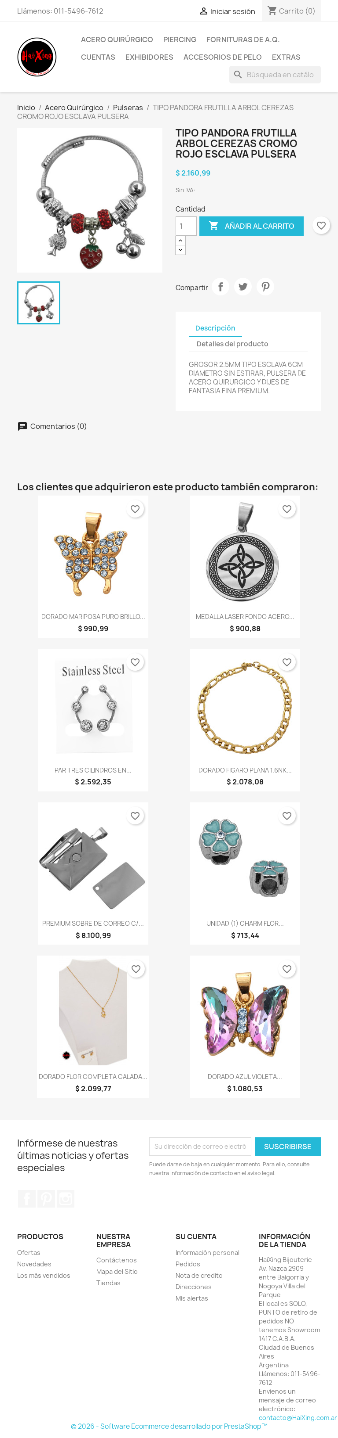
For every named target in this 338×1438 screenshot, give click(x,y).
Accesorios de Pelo (223, 57)
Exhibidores (149, 57)
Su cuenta (196, 1236)
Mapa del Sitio (117, 1271)
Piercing (179, 39)
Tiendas (108, 1283)
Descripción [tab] (215, 328)
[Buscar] (275, 74)
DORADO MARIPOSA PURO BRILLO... (93, 616)
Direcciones (194, 1287)
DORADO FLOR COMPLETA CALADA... (93, 1076)
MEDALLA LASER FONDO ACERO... (245, 616)
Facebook (27, 1199)
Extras (286, 57)
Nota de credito (199, 1275)
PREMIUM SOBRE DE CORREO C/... (93, 923)
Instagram (65, 1199)
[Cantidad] (186, 226)
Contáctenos (116, 1260)
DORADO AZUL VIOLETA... (245, 1076)
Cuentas (98, 57)
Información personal (207, 1252)
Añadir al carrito (251, 226)
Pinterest (265, 286)
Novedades (34, 1264)
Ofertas (28, 1252)
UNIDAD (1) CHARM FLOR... (245, 923)
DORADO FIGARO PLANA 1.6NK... (245, 770)
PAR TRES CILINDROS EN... (93, 770)
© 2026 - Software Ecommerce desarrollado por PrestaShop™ (169, 1426)
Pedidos (188, 1264)
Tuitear (243, 286)
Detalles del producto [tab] (232, 344)
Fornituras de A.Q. (243, 39)
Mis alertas (192, 1298)
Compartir (220, 286)
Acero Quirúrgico (117, 39)
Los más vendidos (43, 1275)
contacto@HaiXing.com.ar (298, 1417)
